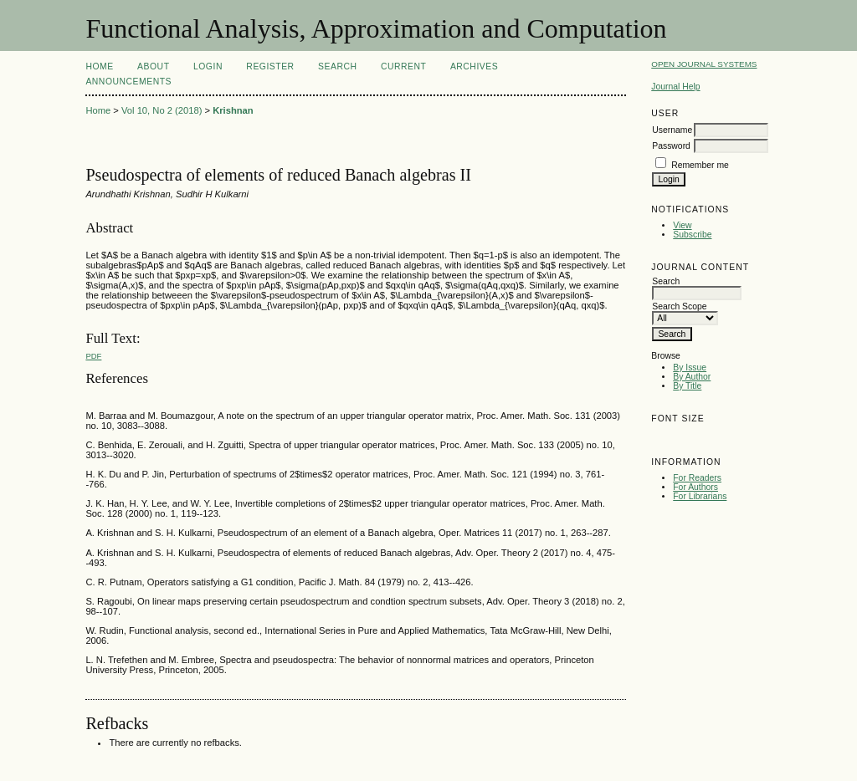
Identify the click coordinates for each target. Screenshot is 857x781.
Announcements (128, 81)
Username (672, 130)
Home (99, 66)
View (682, 225)
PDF (93, 355)
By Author (692, 376)
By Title (687, 385)
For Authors (695, 487)
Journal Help (675, 86)
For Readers (697, 477)
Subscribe (692, 234)
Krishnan (233, 110)
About (153, 66)
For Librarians (699, 496)
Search (337, 66)
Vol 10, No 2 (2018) (161, 110)
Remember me (700, 165)
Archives (474, 66)
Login (208, 66)
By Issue (689, 367)
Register (270, 66)
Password (671, 146)
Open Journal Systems (704, 64)
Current (403, 66)
